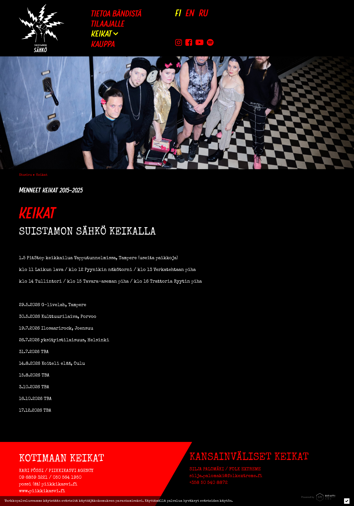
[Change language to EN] (190, 13)
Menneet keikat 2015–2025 (51, 190)
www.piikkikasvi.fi (42, 491)
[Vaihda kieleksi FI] (178, 13)
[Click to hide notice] (346, 501)
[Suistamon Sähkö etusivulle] (41, 28)
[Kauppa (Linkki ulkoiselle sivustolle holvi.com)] (116, 43)
